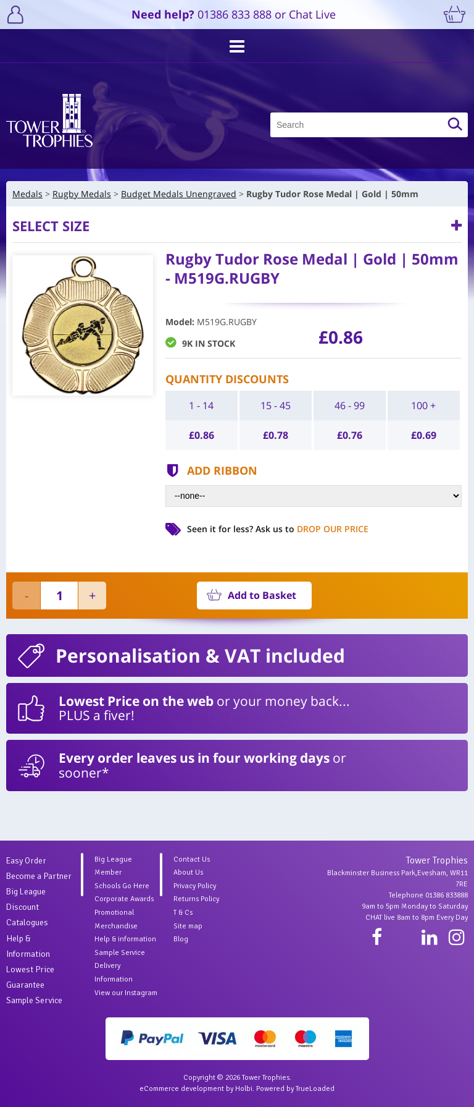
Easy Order (26, 860)
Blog (180, 939)
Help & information (125, 939)
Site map (187, 926)
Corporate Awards (124, 899)
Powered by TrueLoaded (295, 1088)
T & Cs (183, 912)
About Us (188, 872)
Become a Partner (39, 876)
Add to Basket (262, 595)
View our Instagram (125, 993)
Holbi (243, 1088)
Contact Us (191, 859)
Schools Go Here (121, 886)
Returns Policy (196, 899)
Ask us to (312, 529)
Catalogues (27, 922)
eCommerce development (181, 1088)
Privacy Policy (194, 886)
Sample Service (34, 1000)
